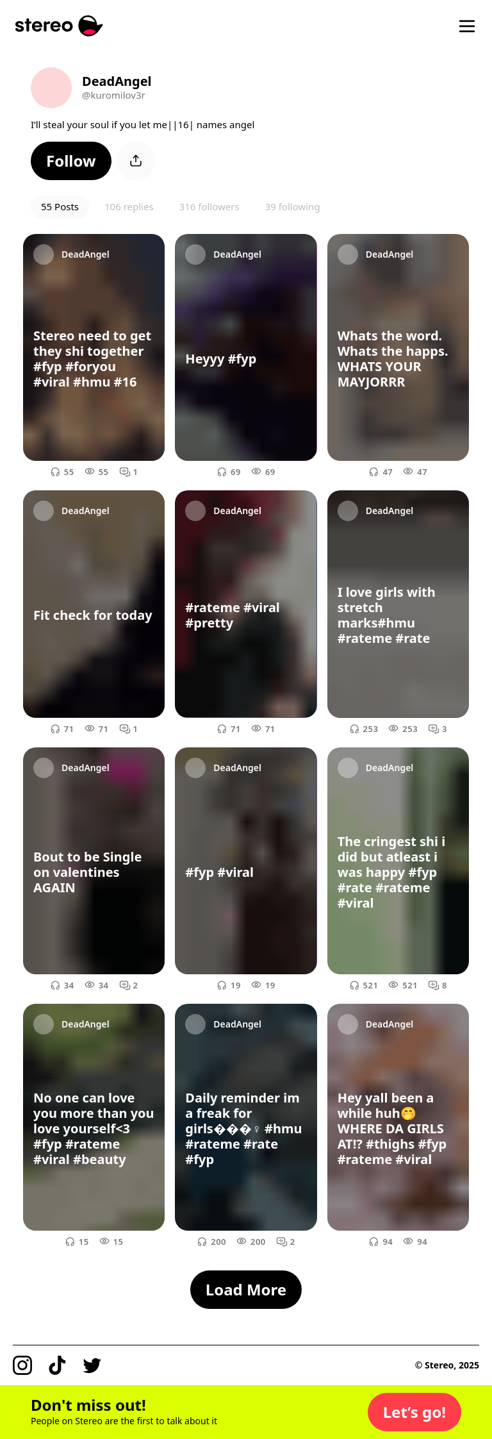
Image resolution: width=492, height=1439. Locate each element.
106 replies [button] (129, 206)
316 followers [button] (209, 206)
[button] (71, 161)
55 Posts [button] (60, 206)
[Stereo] (59, 26)
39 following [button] (292, 206)
